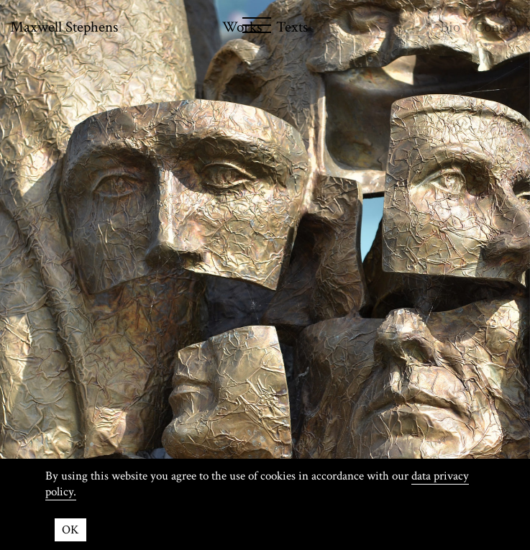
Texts (292, 27)
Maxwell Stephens (64, 27)
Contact (497, 27)
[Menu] (194, 27)
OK (70, 530)
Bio (450, 27)
